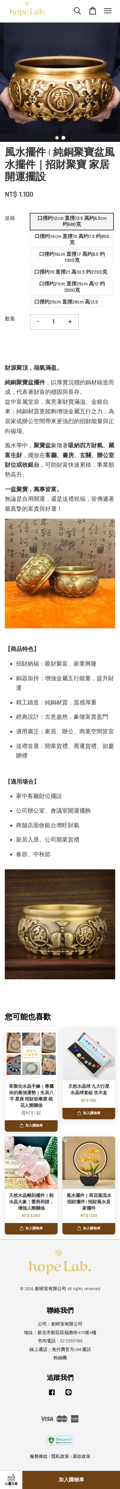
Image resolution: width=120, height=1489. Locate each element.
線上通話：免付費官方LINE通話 (60, 1350)
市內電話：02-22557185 (60, 1341)
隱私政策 (60, 1456)
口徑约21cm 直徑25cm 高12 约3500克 (72, 287)
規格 (10, 218)
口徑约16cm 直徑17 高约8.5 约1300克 (72, 257)
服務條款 (39, 1456)
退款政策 (82, 1456)
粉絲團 (60, 1358)
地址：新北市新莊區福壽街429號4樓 (60, 1333)
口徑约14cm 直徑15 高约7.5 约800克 (72, 239)
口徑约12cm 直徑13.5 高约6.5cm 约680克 (72, 221)
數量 (10, 319)
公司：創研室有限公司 (60, 1324)
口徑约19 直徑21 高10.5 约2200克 (70, 272)
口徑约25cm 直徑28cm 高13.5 (66, 302)
